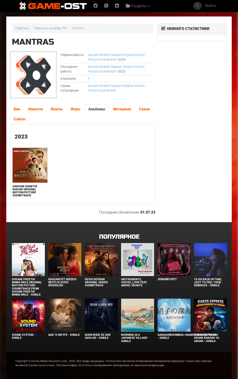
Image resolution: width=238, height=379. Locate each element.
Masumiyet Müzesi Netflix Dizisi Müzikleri (62, 282)
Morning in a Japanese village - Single (135, 338)
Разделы (138, 6)
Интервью (122, 109)
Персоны (22, 28)
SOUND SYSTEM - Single (23, 336)
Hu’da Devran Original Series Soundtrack (96, 282)
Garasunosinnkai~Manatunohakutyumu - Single (188, 336)
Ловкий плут (167, 279)
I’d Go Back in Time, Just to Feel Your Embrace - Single (208, 282)
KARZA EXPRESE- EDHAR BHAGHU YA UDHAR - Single (206, 338)
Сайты (20, 119)
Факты (57, 109)
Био (17, 109)
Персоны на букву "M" (50, 28)
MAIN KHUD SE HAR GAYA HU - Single (98, 336)
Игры (75, 109)
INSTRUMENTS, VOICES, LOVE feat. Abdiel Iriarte (134, 282)
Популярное (119, 237)
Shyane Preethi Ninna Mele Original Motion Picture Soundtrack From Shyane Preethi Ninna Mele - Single (27, 287)
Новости (35, 109)
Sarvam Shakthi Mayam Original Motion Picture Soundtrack (25, 191)
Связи (144, 109)
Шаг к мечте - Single (64, 334)
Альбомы (96, 109)
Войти (210, 5)
